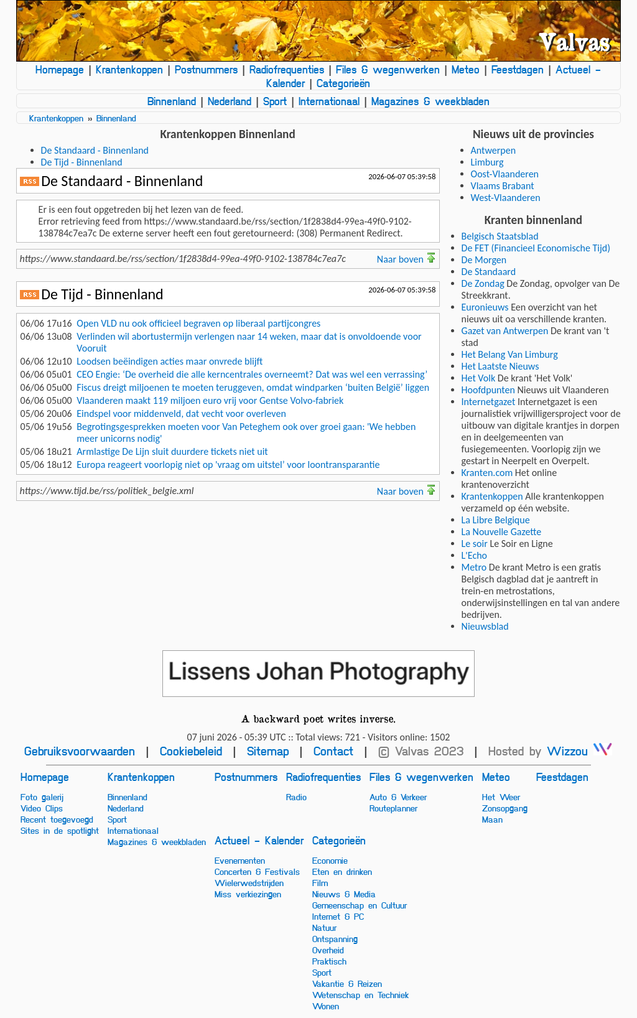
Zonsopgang (505, 807)
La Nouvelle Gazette (502, 532)
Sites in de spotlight (60, 830)
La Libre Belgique (496, 520)
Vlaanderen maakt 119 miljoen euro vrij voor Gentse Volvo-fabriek (210, 400)
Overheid (328, 949)
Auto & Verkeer (398, 796)
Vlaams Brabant (502, 186)
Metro (474, 567)
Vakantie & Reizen (347, 983)
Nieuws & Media (344, 893)
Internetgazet (489, 402)
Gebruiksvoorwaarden (79, 751)
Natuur (324, 927)
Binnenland (171, 101)
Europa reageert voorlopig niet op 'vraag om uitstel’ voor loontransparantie (228, 464)
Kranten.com (487, 473)
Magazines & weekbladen (430, 101)
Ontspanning (335, 938)
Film (320, 882)
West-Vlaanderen (506, 197)
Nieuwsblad (485, 626)
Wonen (325, 1005)
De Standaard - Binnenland (95, 150)
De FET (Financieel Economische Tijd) (536, 248)
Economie (330, 860)
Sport (275, 101)
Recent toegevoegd (57, 818)
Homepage (59, 69)
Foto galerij (42, 796)
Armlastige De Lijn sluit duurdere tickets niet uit (172, 451)
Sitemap (268, 751)
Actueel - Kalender (259, 840)
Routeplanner (393, 807)
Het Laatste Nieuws (500, 366)
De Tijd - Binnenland (82, 162)
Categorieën (343, 83)
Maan (492, 818)
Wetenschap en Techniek (360, 994)
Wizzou (579, 751)
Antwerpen (493, 150)
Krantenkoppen (129, 69)
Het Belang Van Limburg (510, 354)
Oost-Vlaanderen (505, 174)
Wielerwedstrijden (249, 882)
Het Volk (479, 378)
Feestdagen (517, 69)
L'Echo (474, 555)
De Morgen (484, 260)
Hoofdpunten (488, 390)
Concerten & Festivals (257, 871)
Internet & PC (338, 916)
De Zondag (483, 283)
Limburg (487, 162)
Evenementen (240, 860)
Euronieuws (485, 307)
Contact (333, 751)
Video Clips (42, 807)
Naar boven (406, 259)
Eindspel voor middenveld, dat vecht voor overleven (181, 413)
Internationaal (329, 101)
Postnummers (206, 69)
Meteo (466, 69)
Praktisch (329, 960)
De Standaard (489, 272)
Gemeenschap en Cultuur (359, 904)
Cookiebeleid (191, 751)
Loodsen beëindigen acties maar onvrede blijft (170, 361)
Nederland (229, 101)
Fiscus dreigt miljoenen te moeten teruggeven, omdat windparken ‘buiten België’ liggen (253, 387)
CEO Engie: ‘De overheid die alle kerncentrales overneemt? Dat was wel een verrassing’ (252, 374)
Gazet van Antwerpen (505, 331)
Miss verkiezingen (248, 893)
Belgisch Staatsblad (500, 236)
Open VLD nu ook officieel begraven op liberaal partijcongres (198, 323)
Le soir (475, 543)
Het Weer (501, 796)
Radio (296, 796)
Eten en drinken (342, 871)
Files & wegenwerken (388, 69)
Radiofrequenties (286, 69)
